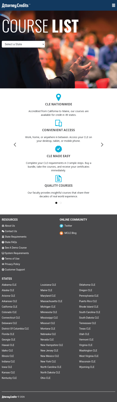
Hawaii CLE (8, 345)
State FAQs (9, 242)
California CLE (9, 306)
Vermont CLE (86, 339)
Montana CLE (48, 328)
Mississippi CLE (49, 317)
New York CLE (48, 361)
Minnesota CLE (49, 312)
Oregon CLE (85, 290)
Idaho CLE (7, 350)
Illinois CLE (8, 356)
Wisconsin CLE (87, 361)
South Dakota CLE (89, 317)
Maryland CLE (48, 295)
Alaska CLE (8, 290)
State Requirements (14, 236)
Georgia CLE (8, 339)
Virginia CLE (85, 345)
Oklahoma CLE (87, 284)
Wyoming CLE (86, 367)
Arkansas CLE (9, 301)
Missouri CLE (48, 323)
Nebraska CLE (48, 334)
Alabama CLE (9, 284)
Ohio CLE (46, 378)
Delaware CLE (9, 323)
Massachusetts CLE (51, 301)
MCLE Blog (68, 233)
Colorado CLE (9, 312)
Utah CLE (84, 334)
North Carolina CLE (51, 367)
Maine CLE (46, 290)
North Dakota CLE (50, 372)
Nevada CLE (47, 339)
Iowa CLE (7, 367)
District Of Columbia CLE (15, 328)
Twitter (66, 225)
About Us (8, 225)
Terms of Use (10, 258)
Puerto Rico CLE (88, 301)
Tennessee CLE (87, 323)
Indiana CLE (8, 361)
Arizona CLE (8, 295)
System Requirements (15, 253)
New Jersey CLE (49, 350)
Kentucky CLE (9, 378)
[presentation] (15, 144)
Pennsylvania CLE (88, 295)
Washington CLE (88, 350)
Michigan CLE (48, 306)
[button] (56, 203)
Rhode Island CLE (88, 306)
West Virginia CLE (88, 356)
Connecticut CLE (11, 317)
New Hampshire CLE (52, 345)
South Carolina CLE (89, 312)
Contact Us (9, 231)
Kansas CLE (8, 372)
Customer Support (13, 269)
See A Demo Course (14, 247)
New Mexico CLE (50, 356)
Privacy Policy (11, 264)
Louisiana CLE (48, 284)
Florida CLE (8, 334)
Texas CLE (85, 328)
